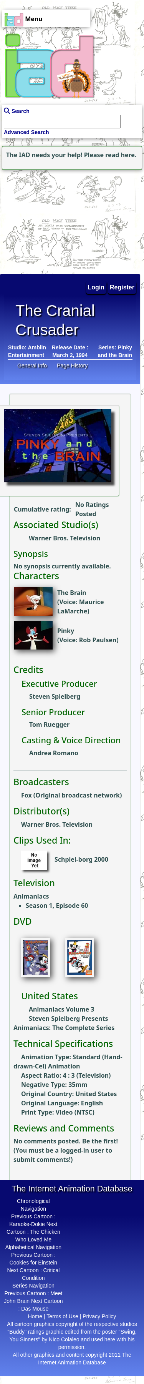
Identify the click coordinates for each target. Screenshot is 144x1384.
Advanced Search (26, 132)
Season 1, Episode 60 (57, 905)
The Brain (71, 592)
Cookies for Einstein (34, 1262)
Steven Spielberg (54, 696)
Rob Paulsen (97, 640)
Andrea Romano (53, 753)
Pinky (65, 630)
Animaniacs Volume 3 (61, 1009)
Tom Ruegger (49, 724)
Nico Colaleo (64, 1339)
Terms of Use (62, 1316)
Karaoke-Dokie (27, 1224)
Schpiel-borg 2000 (81, 860)
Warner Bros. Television (64, 538)
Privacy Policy (99, 1316)
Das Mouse (34, 1309)
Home (35, 1316)
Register (122, 287)
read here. (120, 155)
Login (96, 287)
